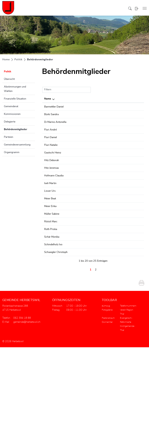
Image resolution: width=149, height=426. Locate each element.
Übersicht (9, 79)
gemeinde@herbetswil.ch (26, 400)
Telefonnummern (128, 385)
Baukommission (103, 220)
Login (137, 8)
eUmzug (106, 385)
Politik (7, 71)
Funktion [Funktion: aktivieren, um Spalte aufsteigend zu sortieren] (67, 98)
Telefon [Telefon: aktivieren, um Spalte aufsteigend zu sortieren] (128, 98)
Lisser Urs (50, 251)
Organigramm (11, 152)
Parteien (8, 137)
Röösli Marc (50, 285)
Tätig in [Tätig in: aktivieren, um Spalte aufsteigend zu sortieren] (98, 98)
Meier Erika (50, 266)
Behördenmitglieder (19, 129)
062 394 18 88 (133, 122)
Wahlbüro (99, 167)
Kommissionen (12, 114)
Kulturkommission (104, 141)
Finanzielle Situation (15, 98)
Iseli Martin (50, 243)
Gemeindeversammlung (17, 144)
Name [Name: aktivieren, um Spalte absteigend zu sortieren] (47, 98)
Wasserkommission (105, 159)
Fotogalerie (107, 389)
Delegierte (9, 121)
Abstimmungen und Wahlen (15, 88)
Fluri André (50, 152)
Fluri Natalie (51, 175)
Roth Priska (50, 293)
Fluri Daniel (50, 167)
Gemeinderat (11, 106)
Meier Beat (50, 258)
